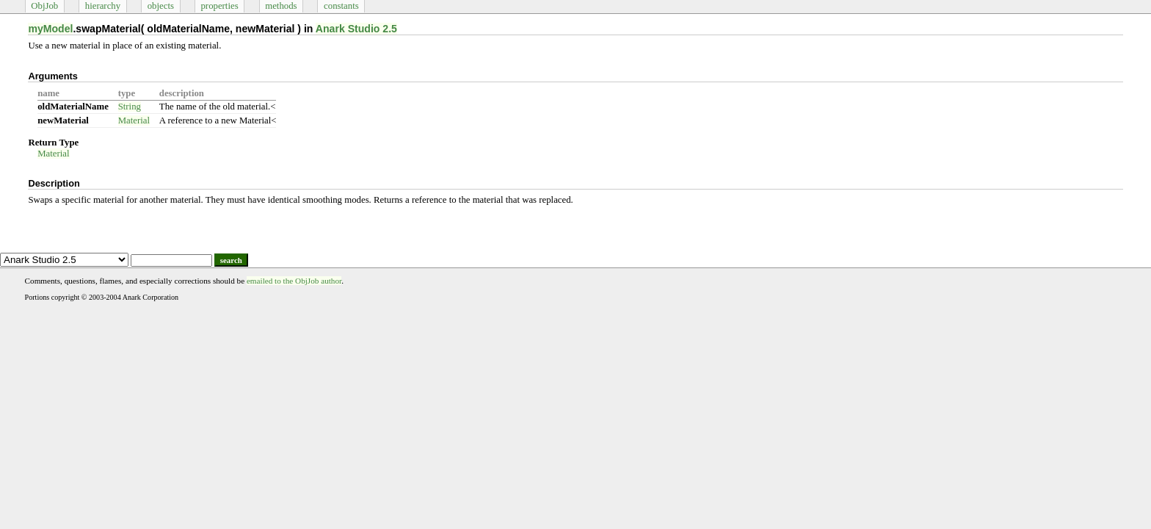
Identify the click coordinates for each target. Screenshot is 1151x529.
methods (281, 6)
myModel (50, 29)
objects (161, 6)
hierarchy (102, 6)
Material (134, 120)
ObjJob (44, 6)
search (231, 260)
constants (341, 6)
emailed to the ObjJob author (294, 280)
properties (219, 6)
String (129, 106)
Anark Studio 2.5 (356, 29)
